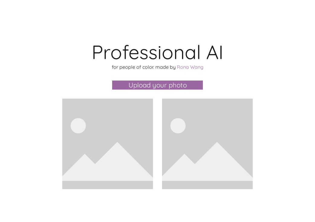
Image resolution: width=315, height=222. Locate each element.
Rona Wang (190, 67)
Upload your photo (157, 85)
